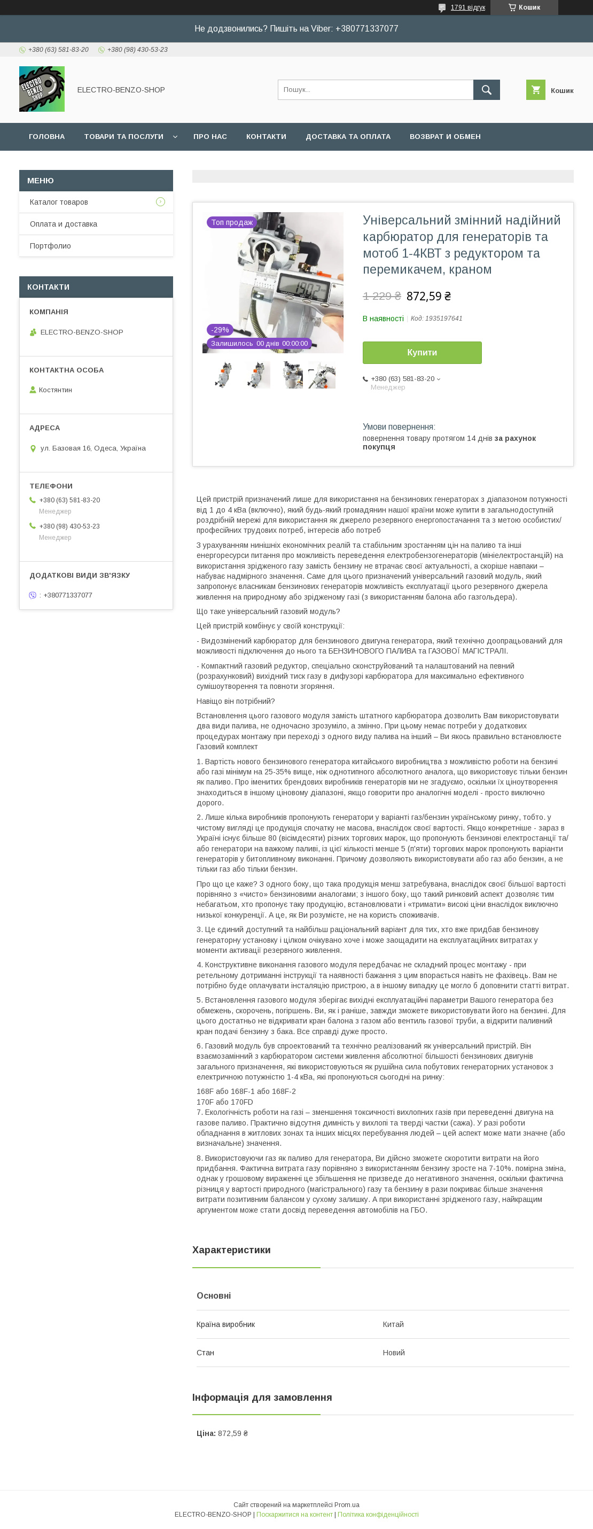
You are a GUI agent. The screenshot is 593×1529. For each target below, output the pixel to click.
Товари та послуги (123, 137)
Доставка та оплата (348, 137)
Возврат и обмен (445, 137)
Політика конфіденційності (378, 1514)
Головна (47, 137)
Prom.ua (347, 1505)
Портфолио (50, 246)
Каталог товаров (59, 202)
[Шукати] (486, 90)
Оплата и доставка (63, 224)
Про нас (210, 137)
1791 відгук (468, 7)
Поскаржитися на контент (294, 1514)
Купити (423, 352)
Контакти (266, 137)
